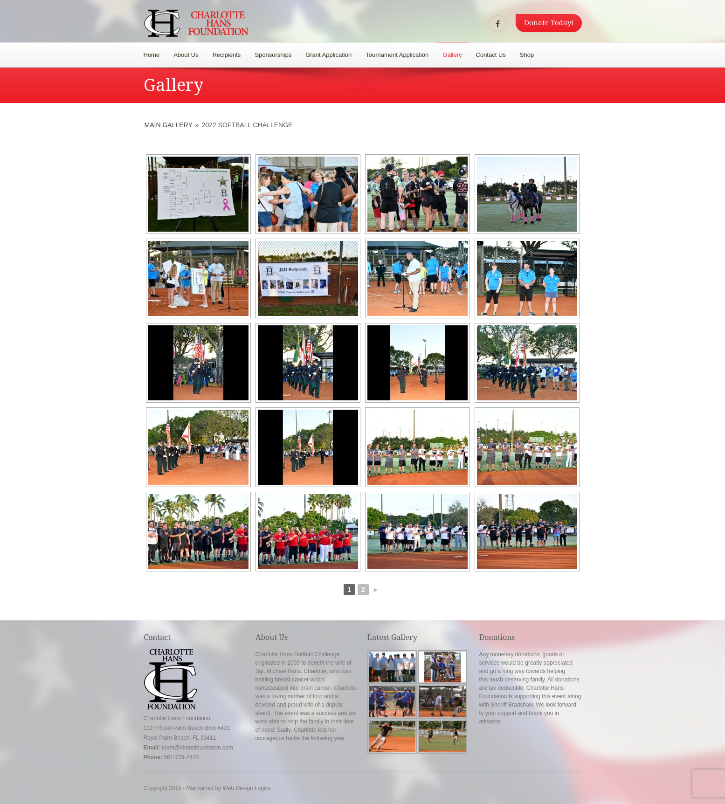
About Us (185, 54)
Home (152, 54)
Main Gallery (169, 125)
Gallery (452, 54)
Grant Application (328, 54)
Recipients (227, 54)
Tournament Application (397, 54)
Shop (527, 54)
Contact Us (491, 54)
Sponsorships (273, 54)
